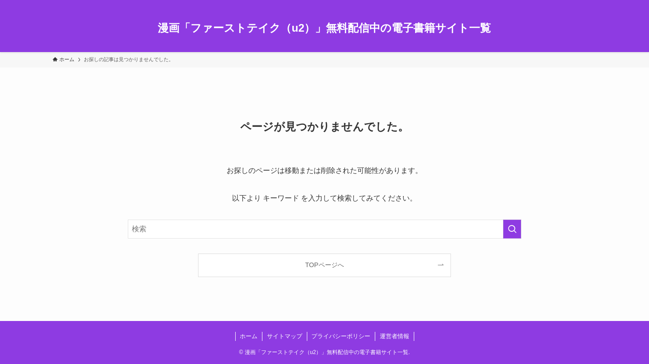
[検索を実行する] (512, 229)
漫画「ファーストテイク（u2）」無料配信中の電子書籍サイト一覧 (324, 28)
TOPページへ (324, 264)
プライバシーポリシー (340, 336)
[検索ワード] (324, 229)
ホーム (248, 336)
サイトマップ (284, 336)
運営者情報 (394, 336)
